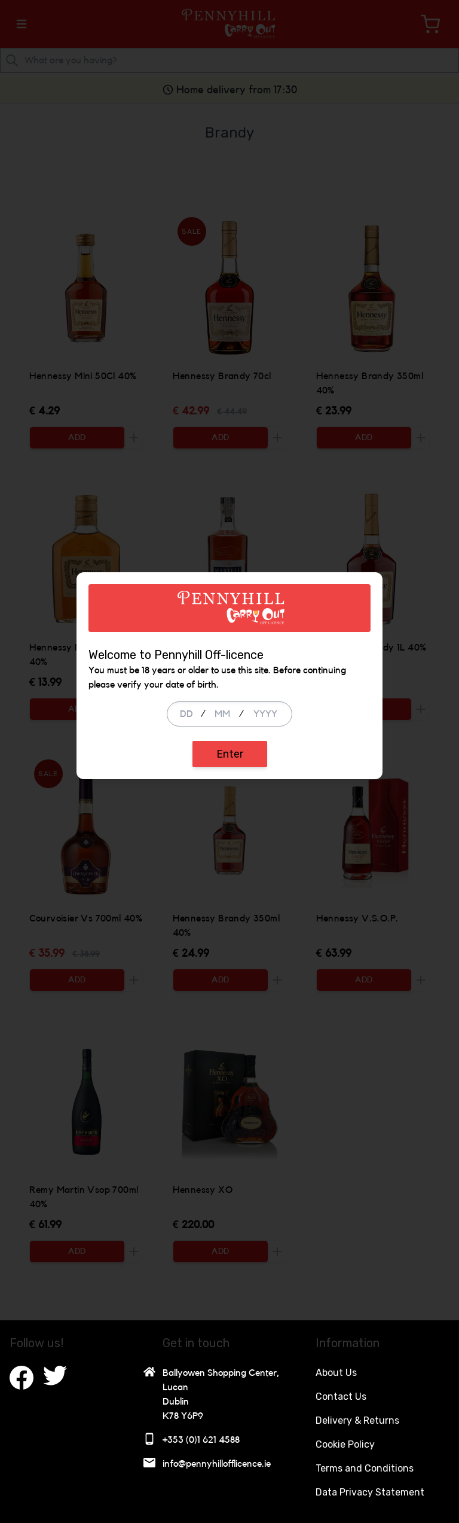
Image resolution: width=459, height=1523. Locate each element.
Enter (229, 840)
